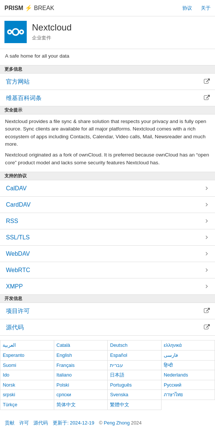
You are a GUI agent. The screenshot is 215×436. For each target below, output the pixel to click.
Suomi (9, 365)
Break (29, 8)
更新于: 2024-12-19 (73, 423)
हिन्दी (168, 365)
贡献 (9, 423)
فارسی (171, 355)
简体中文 (66, 404)
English (64, 355)
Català (63, 345)
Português (120, 385)
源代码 (40, 423)
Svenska (119, 394)
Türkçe (10, 404)
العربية (9, 345)
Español (118, 355)
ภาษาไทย (173, 394)
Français (65, 365)
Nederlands (176, 375)
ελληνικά (173, 345)
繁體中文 (119, 404)
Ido (6, 375)
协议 (187, 8)
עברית (116, 365)
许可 (24, 423)
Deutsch (118, 345)
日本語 (117, 375)
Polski (62, 385)
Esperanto (13, 355)
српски (63, 394)
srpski (9, 394)
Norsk (9, 385)
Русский (172, 385)
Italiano (64, 375)
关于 (206, 8)
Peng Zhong (117, 423)
